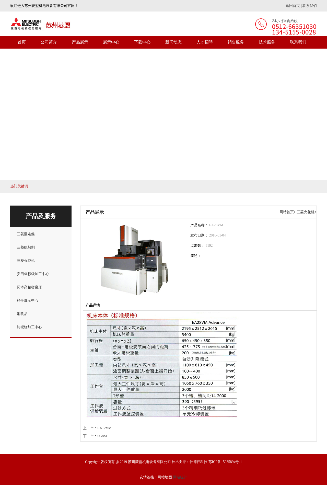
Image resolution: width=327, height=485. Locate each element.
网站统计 (180, 477)
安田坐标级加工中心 (33, 274)
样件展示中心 (27, 300)
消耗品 (22, 314)
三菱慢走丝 (26, 234)
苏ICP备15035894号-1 (225, 462)
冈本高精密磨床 (29, 287)
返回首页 (293, 6)
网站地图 (165, 477)
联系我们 (309, 6)
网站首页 (286, 212)
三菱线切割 (26, 247)
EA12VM (104, 428)
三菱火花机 (26, 261)
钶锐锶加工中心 (29, 327)
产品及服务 (41, 216)
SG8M (102, 436)
